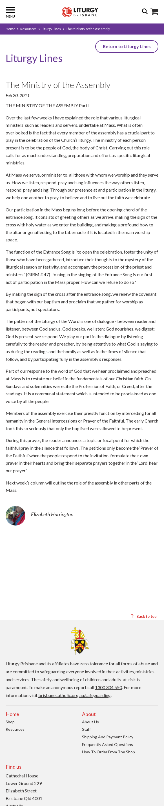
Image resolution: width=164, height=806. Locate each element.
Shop (10, 721)
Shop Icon (154, 12)
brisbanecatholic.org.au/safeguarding (74, 695)
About (89, 714)
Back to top (143, 616)
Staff (86, 729)
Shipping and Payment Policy (107, 736)
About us (90, 721)
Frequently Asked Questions (107, 744)
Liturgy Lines (51, 29)
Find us (13, 767)
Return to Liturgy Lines (127, 46)
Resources (28, 29)
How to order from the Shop (108, 751)
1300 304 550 (108, 687)
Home (10, 29)
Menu (10, 12)
